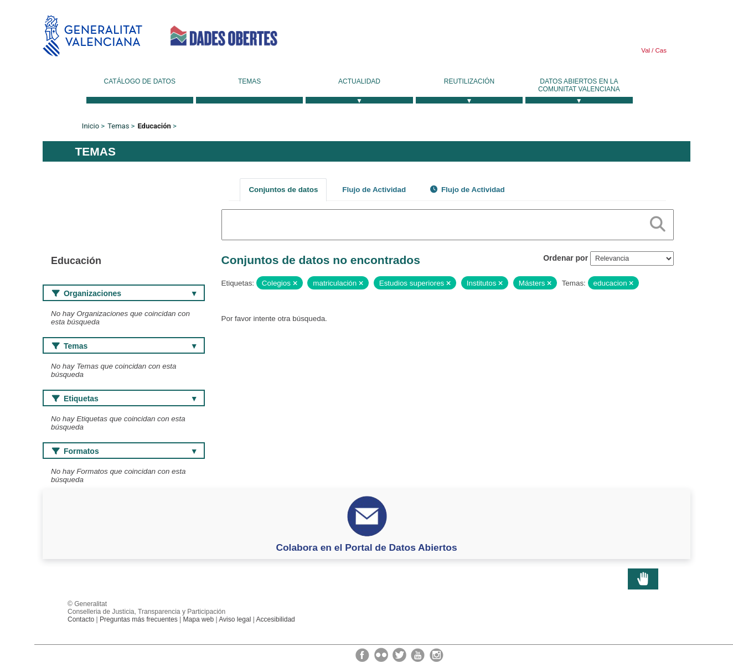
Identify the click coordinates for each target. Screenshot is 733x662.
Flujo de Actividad (374, 189)
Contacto (81, 619)
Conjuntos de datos (283, 189)
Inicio (90, 126)
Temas (249, 81)
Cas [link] (660, 50)
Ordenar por (565, 258)
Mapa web (198, 619)
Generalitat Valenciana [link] (92, 35)
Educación (154, 126)
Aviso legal (235, 619)
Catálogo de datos (139, 81)
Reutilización (469, 81)
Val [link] (645, 50)
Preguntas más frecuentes (139, 619)
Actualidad (359, 81)
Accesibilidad (275, 619)
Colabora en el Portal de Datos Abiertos (366, 547)
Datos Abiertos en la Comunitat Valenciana (579, 85)
